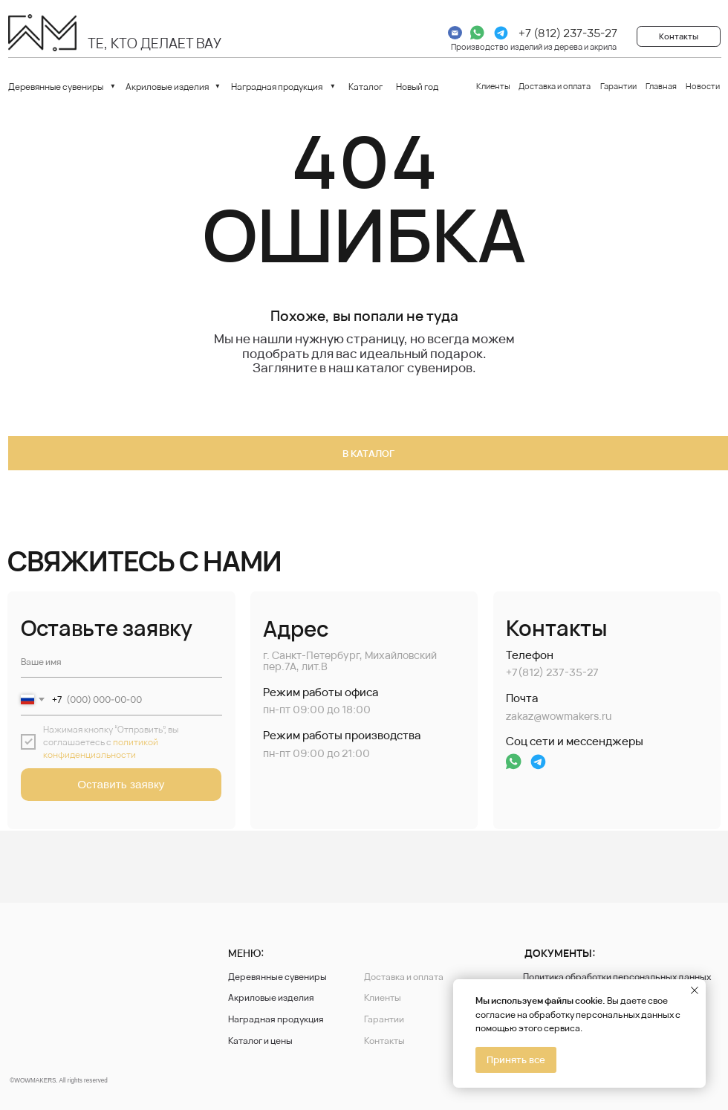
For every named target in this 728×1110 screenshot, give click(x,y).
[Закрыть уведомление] (694, 990)
